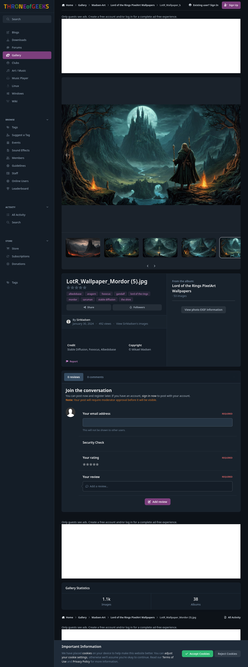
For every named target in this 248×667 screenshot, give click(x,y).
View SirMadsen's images (132, 323)
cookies (87, 653)
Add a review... (97, 486)
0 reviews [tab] (74, 377)
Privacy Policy (81, 661)
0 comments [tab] (95, 377)
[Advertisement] (151, 46)
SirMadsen (83, 320)
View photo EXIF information (203, 309)
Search (13, 19)
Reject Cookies (227, 654)
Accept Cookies (197, 654)
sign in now (149, 396)
